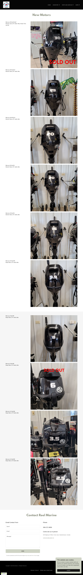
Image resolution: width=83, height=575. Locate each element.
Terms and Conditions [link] (46, 570)
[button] (56, 5)
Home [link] (49, 4)
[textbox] (23, 526)
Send (22, 551)
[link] (6, 4)
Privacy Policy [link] (27, 555)
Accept (68, 570)
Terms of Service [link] (34, 555)
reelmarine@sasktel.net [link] (48, 538)
